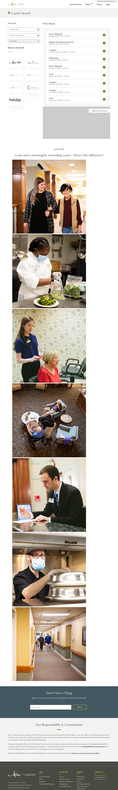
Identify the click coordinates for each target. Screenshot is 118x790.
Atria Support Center (65, 786)
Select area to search (99, 110)
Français (113, 1)
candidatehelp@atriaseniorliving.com (93, 746)
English (99, 1)
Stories (99, 4)
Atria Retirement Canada (66, 782)
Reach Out (100, 777)
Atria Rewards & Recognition (47, 784)
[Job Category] (24, 41)
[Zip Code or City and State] (24, 35)
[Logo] (16, 4)
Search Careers (76, 4)
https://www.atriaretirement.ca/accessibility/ (86, 753)
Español (106, 1)
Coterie (61, 777)
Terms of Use (80, 779)
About (87, 4)
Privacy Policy (80, 777)
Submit (79, 707)
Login (108, 4)
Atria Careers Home (44, 777)
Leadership (42, 782)
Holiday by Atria (63, 784)
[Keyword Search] (24, 30)
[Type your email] (50, 707)
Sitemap (79, 782)
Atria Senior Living (64, 779)
